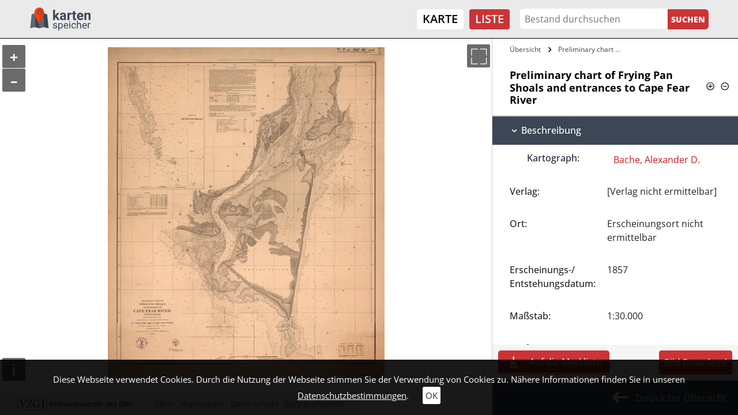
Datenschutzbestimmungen (352, 395)
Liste (489, 19)
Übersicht (525, 49)
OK (432, 395)
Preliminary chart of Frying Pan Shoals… (592, 49)
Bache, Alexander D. (656, 159)
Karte (440, 19)
